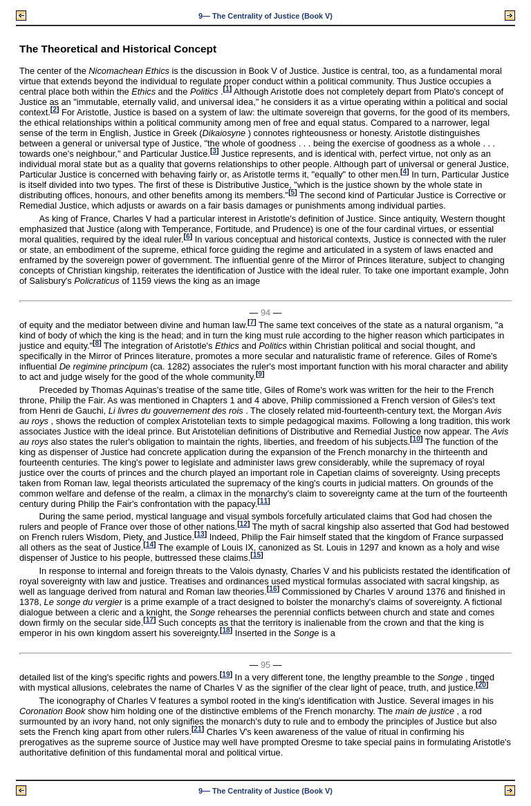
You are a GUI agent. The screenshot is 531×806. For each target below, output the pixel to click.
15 (257, 555)
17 (149, 620)
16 (273, 589)
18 (226, 630)
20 (482, 685)
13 (200, 534)
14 (149, 544)
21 (197, 729)
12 (244, 524)
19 (226, 674)
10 (416, 439)
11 (264, 501)
